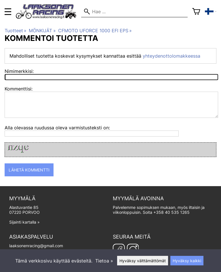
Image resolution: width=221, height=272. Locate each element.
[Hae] (134, 11)
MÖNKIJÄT (42, 30)
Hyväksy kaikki (187, 260)
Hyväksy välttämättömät (142, 260)
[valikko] (8, 11)
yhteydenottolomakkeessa (171, 56)
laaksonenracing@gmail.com (36, 245)
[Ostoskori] (196, 11)
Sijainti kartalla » (24, 222)
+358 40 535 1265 (171, 212)
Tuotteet (15, 30)
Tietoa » (104, 261)
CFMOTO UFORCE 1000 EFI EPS (95, 30)
